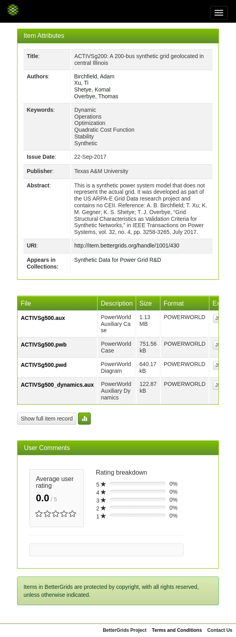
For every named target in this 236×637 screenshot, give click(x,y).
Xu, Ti (81, 83)
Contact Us (219, 630)
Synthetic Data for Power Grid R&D (117, 260)
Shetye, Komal (92, 89)
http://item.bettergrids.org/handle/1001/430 (126, 245)
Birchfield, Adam (94, 76)
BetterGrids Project (124, 630)
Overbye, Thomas (96, 96)
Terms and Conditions (177, 630)
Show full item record (47, 418)
